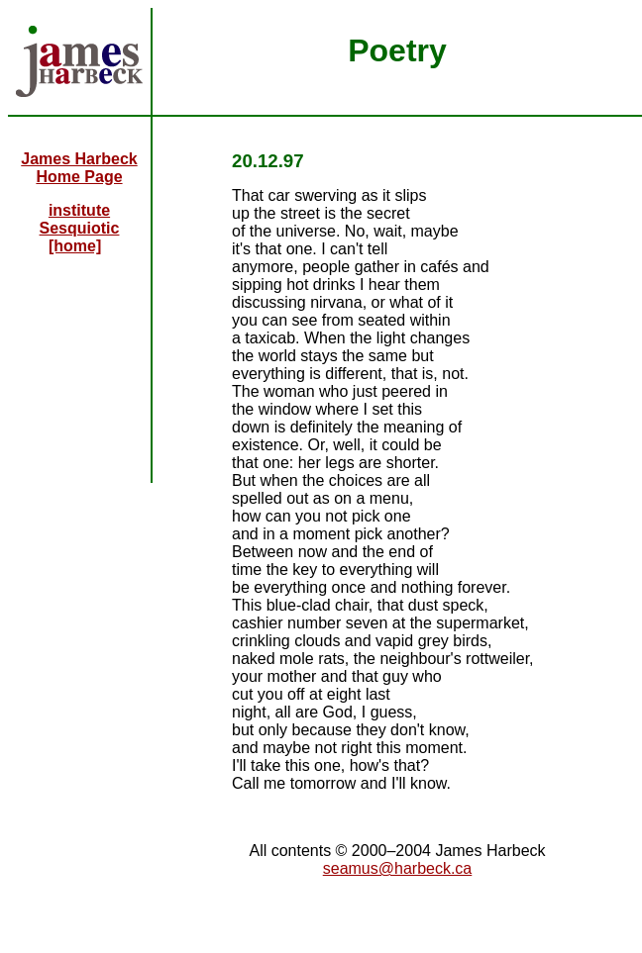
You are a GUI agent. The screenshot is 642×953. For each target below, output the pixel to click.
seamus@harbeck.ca (398, 868)
